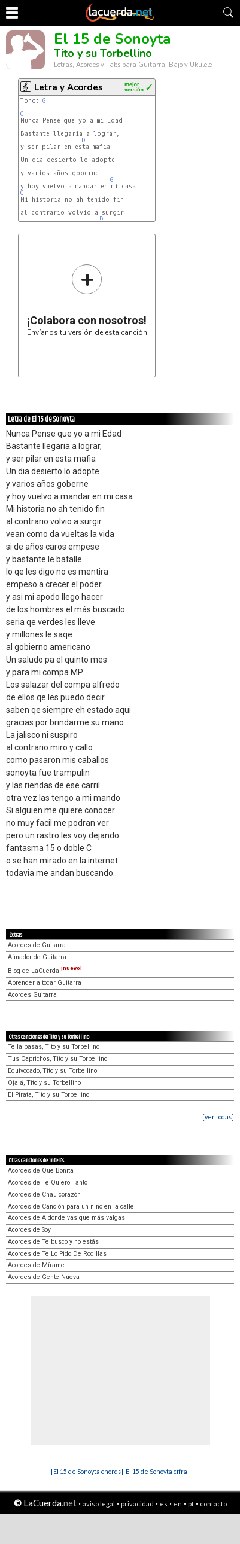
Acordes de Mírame (36, 1265)
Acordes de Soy (29, 1230)
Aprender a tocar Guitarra (44, 983)
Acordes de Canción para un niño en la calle (71, 1206)
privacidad (137, 1504)
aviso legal (99, 1504)
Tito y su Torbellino (103, 53)
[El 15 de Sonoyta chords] (87, 1471)
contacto (213, 1504)
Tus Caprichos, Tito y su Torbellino (57, 1059)
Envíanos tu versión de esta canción (87, 300)
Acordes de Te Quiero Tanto (47, 1182)
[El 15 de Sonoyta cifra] (156, 1471)
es (164, 1504)
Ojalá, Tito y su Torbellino (44, 1083)
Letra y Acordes (68, 87)
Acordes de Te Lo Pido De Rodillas (57, 1254)
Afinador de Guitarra (37, 957)
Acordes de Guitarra (37, 945)
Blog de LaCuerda (45, 971)
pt (191, 1504)
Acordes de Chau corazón (44, 1194)
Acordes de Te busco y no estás (53, 1242)
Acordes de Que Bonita (41, 1170)
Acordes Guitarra (32, 995)
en (178, 1504)
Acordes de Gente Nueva (44, 1277)
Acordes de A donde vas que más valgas (66, 1218)
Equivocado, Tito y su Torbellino (52, 1071)
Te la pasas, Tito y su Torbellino (53, 1047)
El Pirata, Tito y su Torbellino (48, 1095)
